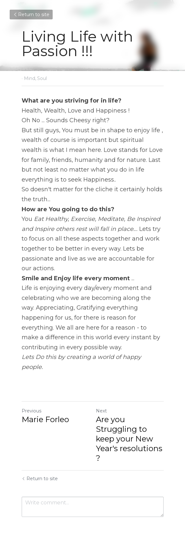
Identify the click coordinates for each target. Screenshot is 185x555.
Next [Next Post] (101, 411)
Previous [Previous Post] (31, 411)
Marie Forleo (45, 419)
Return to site (31, 14)
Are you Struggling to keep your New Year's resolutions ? (129, 439)
